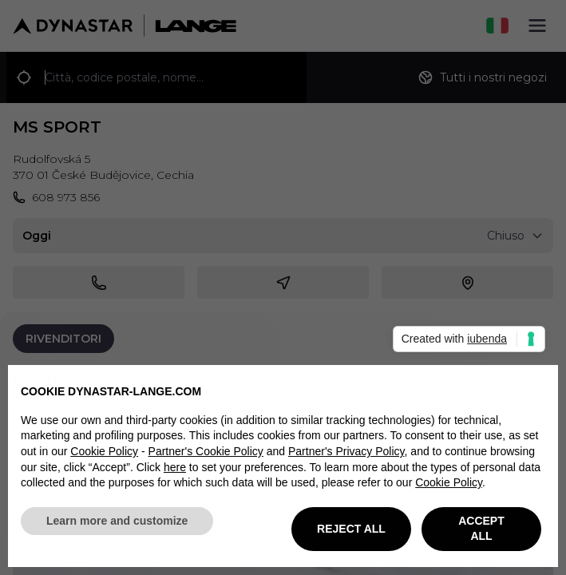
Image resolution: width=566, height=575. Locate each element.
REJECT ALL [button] (351, 534)
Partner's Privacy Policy (346, 457)
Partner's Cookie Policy (205, 457)
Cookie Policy (104, 457)
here (175, 472)
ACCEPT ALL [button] (481, 534)
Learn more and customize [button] (117, 526)
